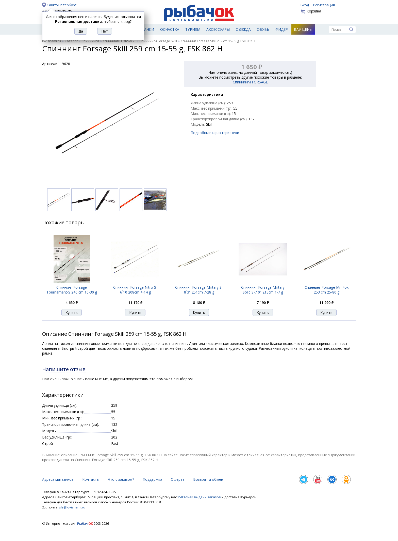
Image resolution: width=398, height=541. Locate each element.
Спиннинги (90, 41)
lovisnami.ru (51, 41)
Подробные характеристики (215, 132)
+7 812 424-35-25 (57, 11)
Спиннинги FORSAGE (119, 41)
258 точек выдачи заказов (199, 497)
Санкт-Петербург (61, 5)
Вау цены (303, 29)
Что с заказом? (121, 479)
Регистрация (324, 5)
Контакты (90, 479)
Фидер (281, 29)
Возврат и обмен (208, 479)
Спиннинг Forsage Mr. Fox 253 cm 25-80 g (327, 290)
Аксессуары (218, 29)
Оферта (178, 479)
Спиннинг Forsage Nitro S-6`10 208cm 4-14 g (135, 290)
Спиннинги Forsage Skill (158, 41)
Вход (304, 5)
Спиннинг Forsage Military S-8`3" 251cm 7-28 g (199, 290)
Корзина (314, 11)
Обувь (263, 29)
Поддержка (152, 479)
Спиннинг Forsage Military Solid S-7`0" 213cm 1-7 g (263, 290)
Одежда (243, 29)
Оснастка (169, 29)
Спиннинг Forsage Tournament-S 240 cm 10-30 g (71, 290)
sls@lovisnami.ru (72, 507)
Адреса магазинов (58, 479)
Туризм (192, 29)
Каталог (71, 41)
